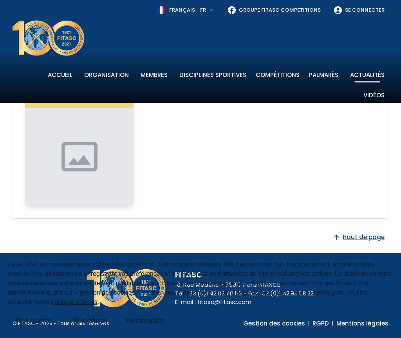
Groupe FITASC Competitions (274, 10)
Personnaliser (145, 320)
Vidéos (374, 95)
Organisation (106, 75)
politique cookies (74, 302)
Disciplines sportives (212, 75)
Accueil (60, 75)
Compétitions (278, 75)
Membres (154, 75)
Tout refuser (89, 320)
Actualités (367, 75)
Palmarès (323, 75)
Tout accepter (34, 320)
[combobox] (186, 10)
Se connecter (359, 10)
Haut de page (358, 237)
